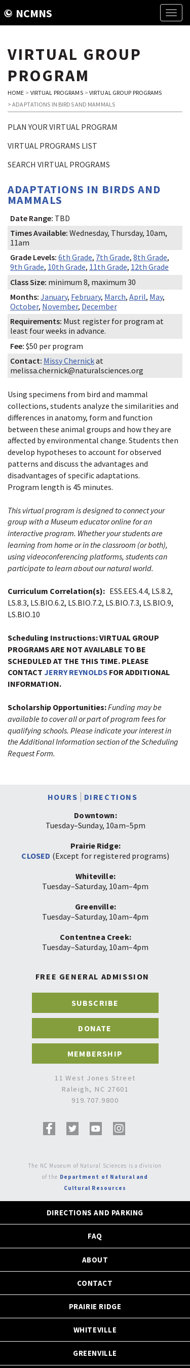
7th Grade (113, 257)
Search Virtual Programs (59, 164)
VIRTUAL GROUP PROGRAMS (125, 92)
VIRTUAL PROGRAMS (56, 92)
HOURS (63, 797)
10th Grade (67, 267)
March (115, 297)
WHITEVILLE (95, 1330)
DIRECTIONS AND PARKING (95, 1212)
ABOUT (95, 1260)
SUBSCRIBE (95, 1003)
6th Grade (75, 257)
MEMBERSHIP (95, 1053)
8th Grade (150, 257)
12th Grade (150, 267)
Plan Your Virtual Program (63, 127)
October (24, 306)
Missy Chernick (69, 361)
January (54, 297)
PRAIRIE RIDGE (95, 1306)
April (137, 297)
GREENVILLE (95, 1353)
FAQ (95, 1236)
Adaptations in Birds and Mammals (84, 194)
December (99, 306)
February (86, 297)
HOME (16, 92)
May (156, 297)
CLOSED (35, 856)
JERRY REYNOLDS (75, 672)
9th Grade (27, 267)
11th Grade (108, 267)
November (60, 306)
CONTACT (94, 1283)
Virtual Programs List (52, 146)
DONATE (94, 1028)
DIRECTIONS (111, 797)
